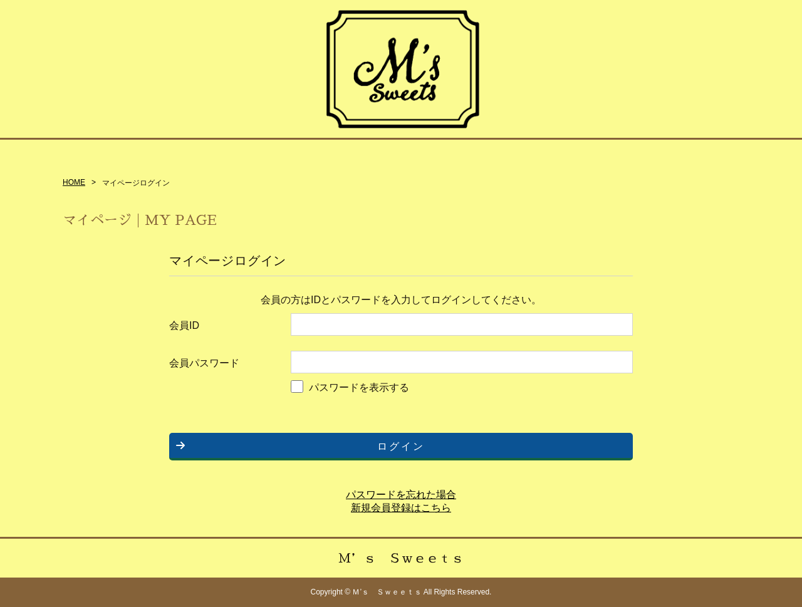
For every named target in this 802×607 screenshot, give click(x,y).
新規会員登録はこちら (401, 507)
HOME (74, 182)
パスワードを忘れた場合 (401, 494)
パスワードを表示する (359, 387)
